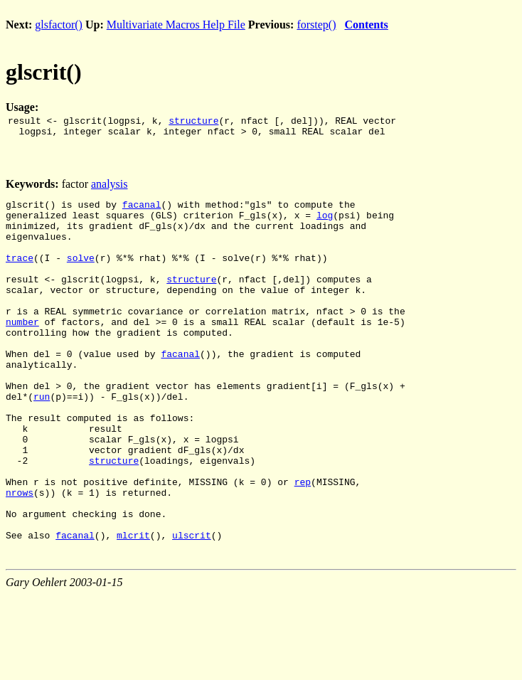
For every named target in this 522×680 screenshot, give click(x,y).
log (324, 223)
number (22, 351)
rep (302, 543)
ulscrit (191, 607)
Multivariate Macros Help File (176, 24)
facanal (141, 210)
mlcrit (133, 607)
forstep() (316, 24)
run (41, 441)
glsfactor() (58, 24)
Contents (366, 24)
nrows (19, 556)
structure (193, 122)
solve (81, 274)
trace (19, 274)
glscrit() (44, 72)
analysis (109, 188)
